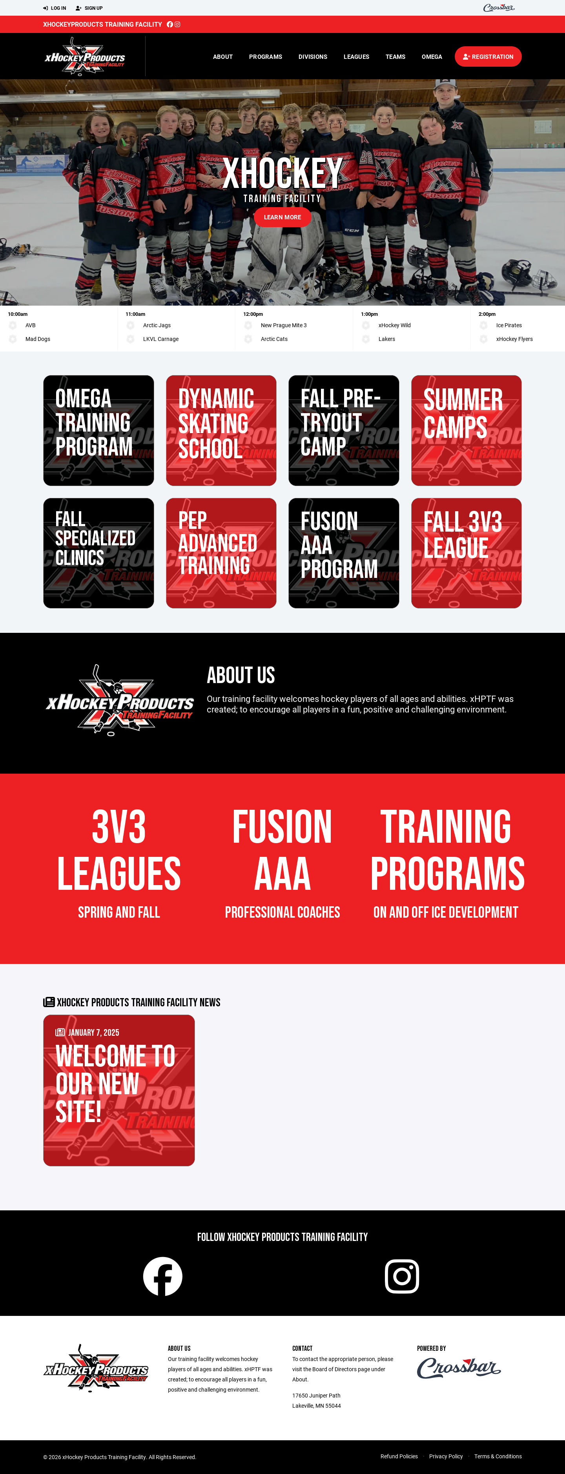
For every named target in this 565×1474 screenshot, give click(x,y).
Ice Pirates (509, 325)
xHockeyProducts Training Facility (102, 24)
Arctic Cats (274, 339)
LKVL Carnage (161, 339)
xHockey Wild (395, 325)
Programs (265, 56)
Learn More (282, 217)
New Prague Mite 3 (284, 325)
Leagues (356, 56)
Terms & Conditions (498, 1456)
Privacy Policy (446, 1456)
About (223, 56)
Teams (395, 56)
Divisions (313, 56)
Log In (54, 8)
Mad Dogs (38, 339)
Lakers (387, 339)
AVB (31, 325)
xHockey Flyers (514, 339)
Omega (432, 56)
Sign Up (89, 8)
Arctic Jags (157, 325)
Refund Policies (399, 1456)
